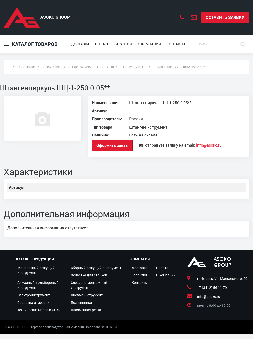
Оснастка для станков (89, 275)
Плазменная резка (86, 309)
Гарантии (123, 44)
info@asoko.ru (209, 145)
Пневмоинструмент (87, 295)
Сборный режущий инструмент (96, 267)
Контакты (176, 44)
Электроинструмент (33, 295)
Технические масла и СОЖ (38, 309)
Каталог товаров (31, 44)
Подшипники (81, 302)
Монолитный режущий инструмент (36, 270)
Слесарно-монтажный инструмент (89, 285)
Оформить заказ (112, 145)
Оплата (102, 44)
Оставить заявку (225, 17)
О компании (149, 44)
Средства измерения (34, 302)
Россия (136, 118)
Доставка (80, 44)
